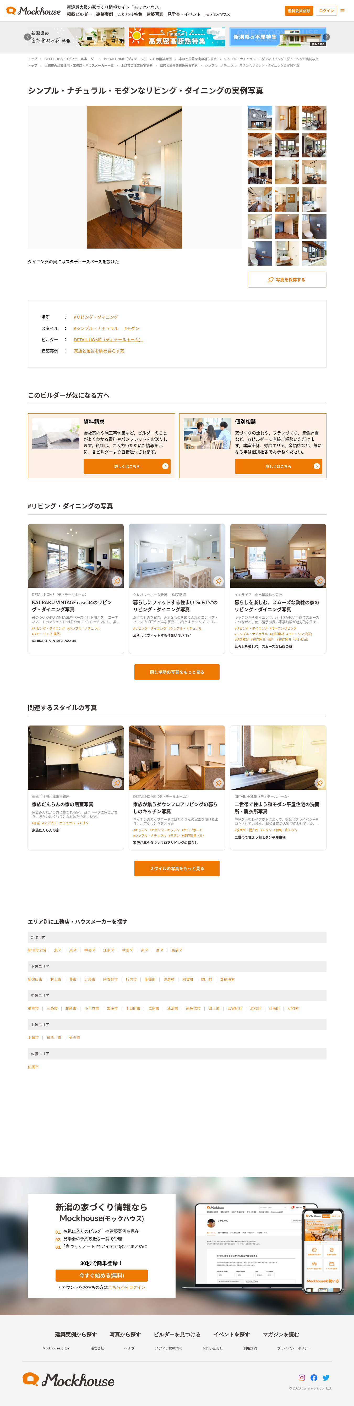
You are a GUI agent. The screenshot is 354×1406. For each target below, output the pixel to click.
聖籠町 (150, 979)
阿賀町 (187, 979)
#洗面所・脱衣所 (246, 830)
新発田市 (35, 979)
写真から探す (125, 1334)
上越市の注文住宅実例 (137, 66)
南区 (144, 950)
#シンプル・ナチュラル (96, 328)
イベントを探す (231, 1334)
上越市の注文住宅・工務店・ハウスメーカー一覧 (79, 66)
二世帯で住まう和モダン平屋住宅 (260, 837)
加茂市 (112, 1008)
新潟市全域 (37, 950)
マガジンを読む (281, 1334)
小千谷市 (91, 1008)
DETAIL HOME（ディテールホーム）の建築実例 (138, 59)
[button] (127, 466)
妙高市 (74, 1037)
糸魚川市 (54, 1037)
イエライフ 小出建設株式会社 (258, 594)
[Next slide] (326, 37)
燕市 (73, 979)
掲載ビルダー (79, 14)
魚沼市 (172, 1008)
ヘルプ (129, 1348)
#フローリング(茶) (299, 634)
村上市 (55, 979)
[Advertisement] (177, 1129)
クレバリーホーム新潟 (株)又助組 (159, 594)
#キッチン (140, 830)
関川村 (206, 979)
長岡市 (33, 1008)
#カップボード (192, 830)
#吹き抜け (242, 639)
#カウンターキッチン (165, 830)
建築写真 (154, 14)
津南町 (274, 1008)
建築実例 (104, 14)
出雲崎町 (234, 1008)
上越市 (33, 1037)
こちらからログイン (127, 1287)
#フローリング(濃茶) (46, 634)
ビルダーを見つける (177, 1334)
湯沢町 (255, 1008)
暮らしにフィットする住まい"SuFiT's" (162, 635)
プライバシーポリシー (294, 1348)
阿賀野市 (110, 979)
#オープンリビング (283, 628)
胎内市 (131, 979)
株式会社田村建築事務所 (50, 796)
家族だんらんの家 (45, 830)
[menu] (342, 11)
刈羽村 (293, 1008)
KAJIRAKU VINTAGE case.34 (54, 641)
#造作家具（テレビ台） (293, 639)
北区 (57, 950)
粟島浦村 (227, 979)
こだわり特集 (129, 14)
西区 (160, 950)
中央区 (89, 950)
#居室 (36, 823)
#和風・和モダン (286, 830)
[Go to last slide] (27, 37)
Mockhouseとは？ (56, 1348)
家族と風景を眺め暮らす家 (198, 59)
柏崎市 (71, 1008)
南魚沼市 (193, 1008)
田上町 (214, 1008)
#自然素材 (277, 634)
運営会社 (97, 1348)
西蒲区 (176, 950)
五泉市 (89, 979)
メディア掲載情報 (168, 1348)
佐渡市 (33, 1067)
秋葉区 (127, 950)
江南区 (108, 950)
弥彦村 (169, 979)
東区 (73, 950)
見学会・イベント (184, 14)
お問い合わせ (213, 1348)
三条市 (52, 1008)
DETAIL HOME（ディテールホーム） (71, 59)
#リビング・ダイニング (96, 317)
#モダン (131, 328)
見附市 (153, 1008)
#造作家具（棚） (263, 639)
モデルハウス (217, 14)
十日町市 (133, 1008)
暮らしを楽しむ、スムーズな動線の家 (263, 646)
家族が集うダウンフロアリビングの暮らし (165, 843)
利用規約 (250, 1348)
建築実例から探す (76, 1334)
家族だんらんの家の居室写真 (62, 804)
